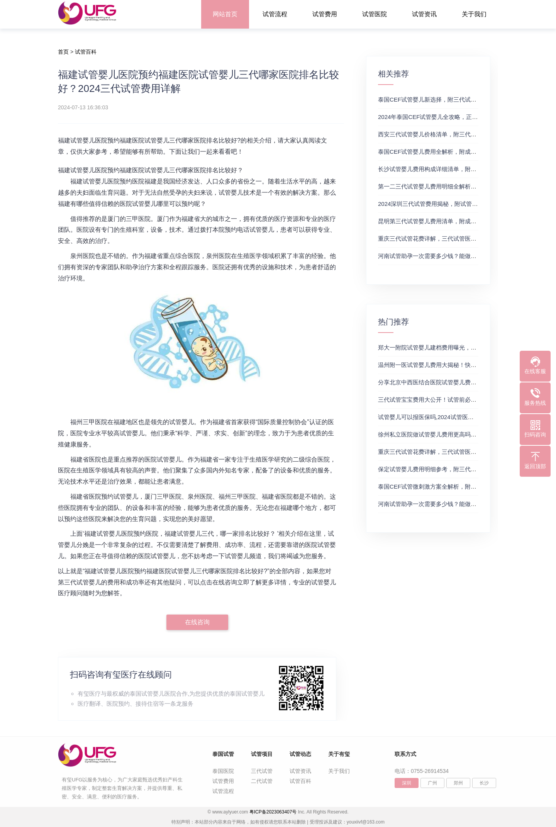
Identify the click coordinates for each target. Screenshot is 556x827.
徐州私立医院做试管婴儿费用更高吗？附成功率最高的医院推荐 (459, 434)
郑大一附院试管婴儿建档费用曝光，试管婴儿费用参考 (447, 347)
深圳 (406, 783)
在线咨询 (197, 622)
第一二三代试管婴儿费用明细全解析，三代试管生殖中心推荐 (456, 186)
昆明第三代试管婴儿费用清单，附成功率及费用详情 (444, 221)
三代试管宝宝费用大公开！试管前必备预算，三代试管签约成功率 (462, 399)
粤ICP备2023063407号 (273, 812)
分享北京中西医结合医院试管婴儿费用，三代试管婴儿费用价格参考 (465, 382)
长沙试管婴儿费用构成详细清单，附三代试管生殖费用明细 (453, 169)
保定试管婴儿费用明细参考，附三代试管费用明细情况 (447, 469)
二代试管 (262, 781)
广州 (432, 783)
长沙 (484, 783)
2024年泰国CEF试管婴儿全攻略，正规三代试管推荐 (445, 117)
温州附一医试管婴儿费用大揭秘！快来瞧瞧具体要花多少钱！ (456, 365)
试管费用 (324, 14)
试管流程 (275, 14)
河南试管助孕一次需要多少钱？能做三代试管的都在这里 (450, 256)
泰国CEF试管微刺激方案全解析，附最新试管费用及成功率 (453, 486)
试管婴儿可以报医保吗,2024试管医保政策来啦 (437, 417)
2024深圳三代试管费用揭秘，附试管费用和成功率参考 (448, 203)
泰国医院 (223, 771)
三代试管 (262, 771)
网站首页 (225, 14)
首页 (63, 52)
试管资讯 (424, 14)
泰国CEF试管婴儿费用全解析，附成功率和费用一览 (444, 151)
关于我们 (474, 14)
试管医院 (374, 14)
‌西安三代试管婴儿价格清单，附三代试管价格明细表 (444, 134)
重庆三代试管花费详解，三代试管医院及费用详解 (441, 238)
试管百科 (86, 52)
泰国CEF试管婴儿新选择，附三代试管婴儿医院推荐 (444, 99)
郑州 (458, 783)
